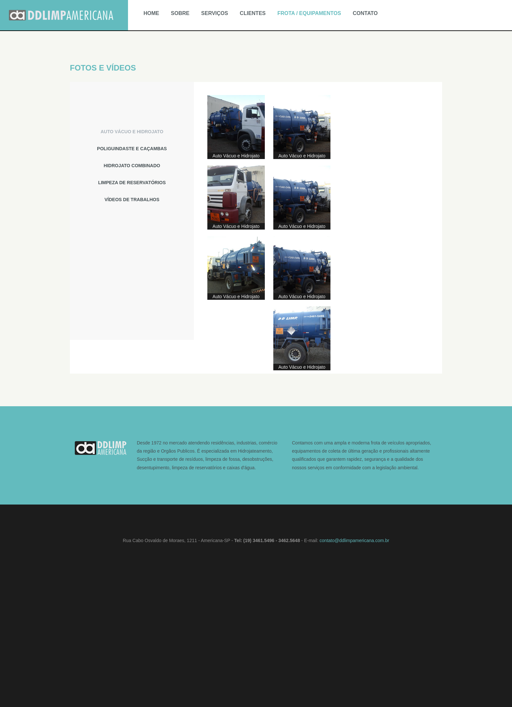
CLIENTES (252, 13)
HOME (151, 13)
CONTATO (365, 13)
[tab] (132, 131)
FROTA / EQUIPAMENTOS (309, 13)
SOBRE (180, 13)
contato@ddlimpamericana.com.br (354, 540)
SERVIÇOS (214, 13)
